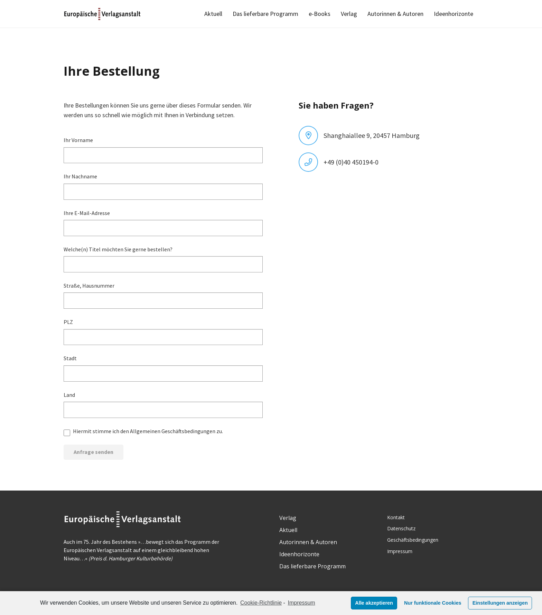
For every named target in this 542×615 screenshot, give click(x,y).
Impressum (399, 551)
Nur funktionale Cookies (432, 603)
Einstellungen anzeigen (500, 603)
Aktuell (288, 530)
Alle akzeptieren (374, 603)
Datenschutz (401, 528)
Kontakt (396, 517)
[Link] (103, 14)
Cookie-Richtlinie (261, 603)
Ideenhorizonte (299, 554)
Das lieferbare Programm (312, 566)
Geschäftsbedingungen (412, 540)
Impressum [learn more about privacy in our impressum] (301, 603)
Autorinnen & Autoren (308, 542)
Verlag (287, 518)
